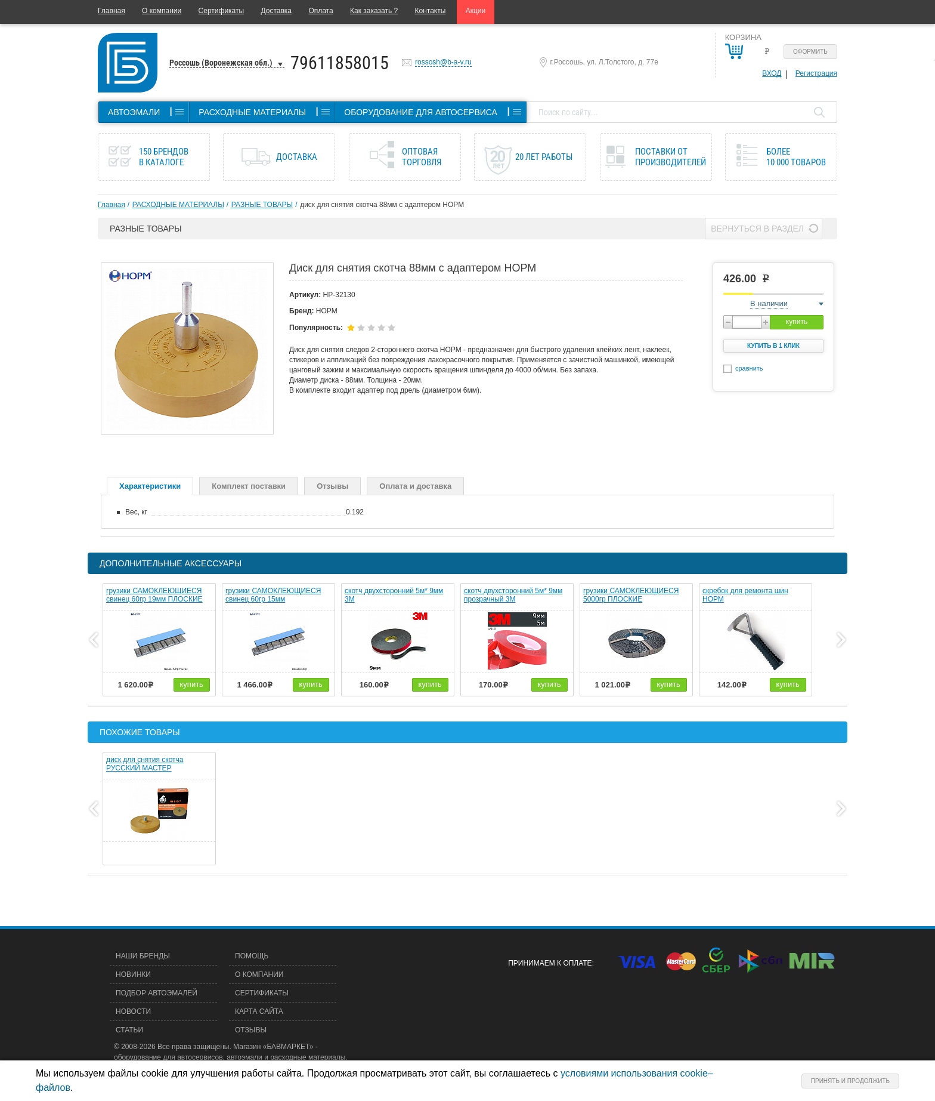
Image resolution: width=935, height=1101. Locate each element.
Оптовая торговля (421, 157)
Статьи (129, 1030)
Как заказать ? (374, 11)
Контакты (430, 11)
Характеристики (150, 486)
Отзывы (332, 486)
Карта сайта (259, 1011)
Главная (111, 11)
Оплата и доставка (415, 486)
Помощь (251, 956)
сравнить (749, 368)
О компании (161, 11)
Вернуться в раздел (757, 228)
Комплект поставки (249, 486)
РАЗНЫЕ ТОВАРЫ (262, 205)
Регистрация (816, 73)
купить (796, 321)
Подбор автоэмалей (156, 993)
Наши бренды (143, 956)
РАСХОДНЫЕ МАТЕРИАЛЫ (178, 205)
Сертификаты (221, 11)
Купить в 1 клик (773, 346)
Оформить (810, 51)
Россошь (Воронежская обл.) (221, 62)
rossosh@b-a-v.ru (443, 62)
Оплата (320, 11)
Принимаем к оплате (550, 963)
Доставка (276, 11)
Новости (133, 1011)
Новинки (133, 974)
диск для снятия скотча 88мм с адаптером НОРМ (382, 205)
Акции (476, 11)
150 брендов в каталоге (163, 157)
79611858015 (339, 63)
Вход (771, 73)
